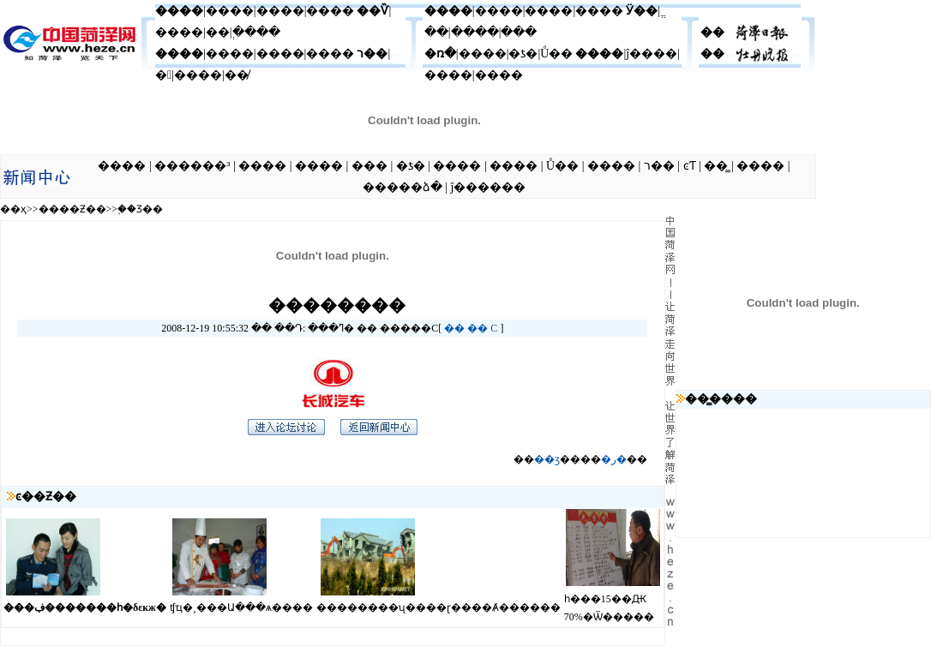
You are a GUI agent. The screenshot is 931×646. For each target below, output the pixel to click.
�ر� (614, 459)
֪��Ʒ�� (140, 209)
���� (179, 10)
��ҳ (13, 209)
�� (454, 328)
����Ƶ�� (72, 209)
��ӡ (547, 459)
